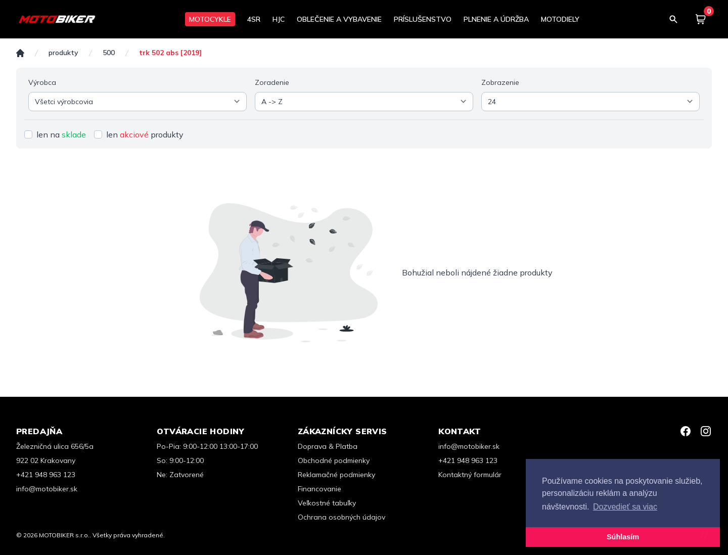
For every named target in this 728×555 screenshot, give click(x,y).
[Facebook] (685, 431)
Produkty (63, 53)
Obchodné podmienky (334, 460)
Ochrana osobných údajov (341, 517)
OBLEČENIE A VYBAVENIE (339, 19)
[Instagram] (706, 431)
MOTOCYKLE (210, 19)
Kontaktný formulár (470, 474)
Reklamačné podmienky (336, 474)
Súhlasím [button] (623, 537)
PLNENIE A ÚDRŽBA (496, 19)
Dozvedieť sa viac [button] (625, 506)
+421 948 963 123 (45, 474)
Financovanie (319, 488)
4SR (253, 19)
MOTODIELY (560, 19)
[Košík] (701, 19)
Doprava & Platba (327, 446)
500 (109, 53)
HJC (278, 19)
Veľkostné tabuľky (327, 502)
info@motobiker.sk (46, 488)
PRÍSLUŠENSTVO (422, 19)
